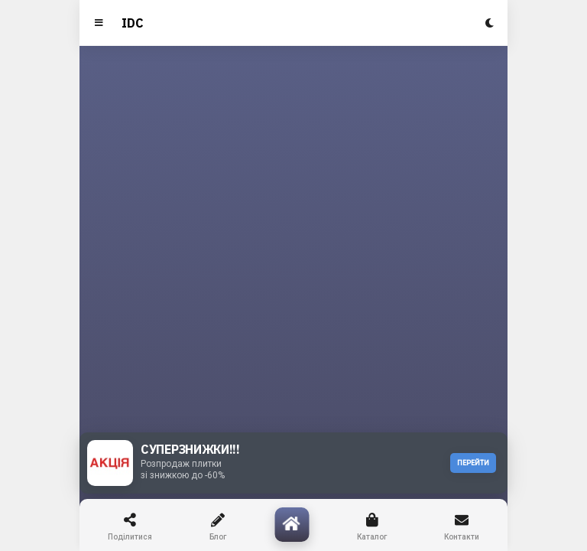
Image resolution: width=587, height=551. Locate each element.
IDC (133, 23)
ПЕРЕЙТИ (473, 463)
